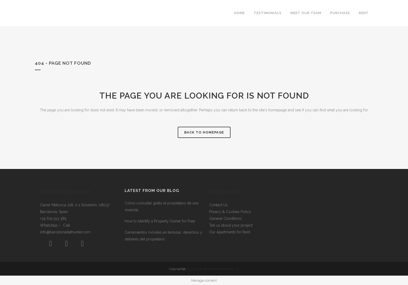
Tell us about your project (231, 225)
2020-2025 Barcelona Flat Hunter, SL (212, 269)
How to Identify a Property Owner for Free (160, 221)
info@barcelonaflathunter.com (65, 232)
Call (66, 225)
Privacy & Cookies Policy (230, 212)
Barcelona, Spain (54, 212)
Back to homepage (204, 132)
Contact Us (218, 205)
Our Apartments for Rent (229, 232)
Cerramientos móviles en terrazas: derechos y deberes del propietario (163, 235)
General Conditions (225, 218)
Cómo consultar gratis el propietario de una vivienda (161, 206)
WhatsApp (49, 225)
